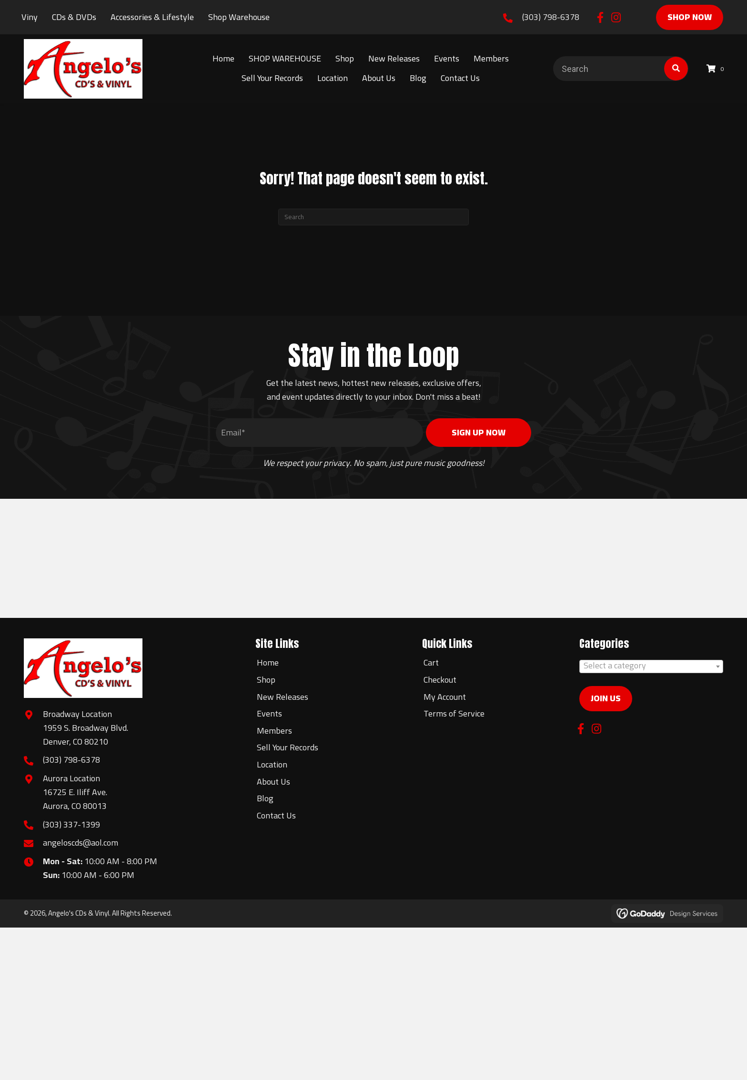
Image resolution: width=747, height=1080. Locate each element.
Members (274, 730)
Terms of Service (454, 713)
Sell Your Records (287, 747)
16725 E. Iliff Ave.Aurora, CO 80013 (75, 799)
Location (272, 764)
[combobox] (651, 666)
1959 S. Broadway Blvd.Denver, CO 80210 (85, 734)
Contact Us (276, 815)
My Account (445, 697)
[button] (600, 17)
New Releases (282, 697)
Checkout (440, 679)
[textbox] (651, 665)
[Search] (373, 217)
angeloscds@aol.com (80, 842)
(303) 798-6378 (550, 17)
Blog (265, 798)
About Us (273, 781)
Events (269, 713)
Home (268, 662)
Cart (431, 662)
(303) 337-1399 (71, 824)
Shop (266, 679)
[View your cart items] (717, 69)
